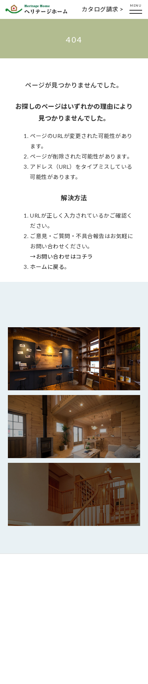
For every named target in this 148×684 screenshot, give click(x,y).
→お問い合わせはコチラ (61, 256)
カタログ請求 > (103, 9)
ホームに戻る (47, 266)
